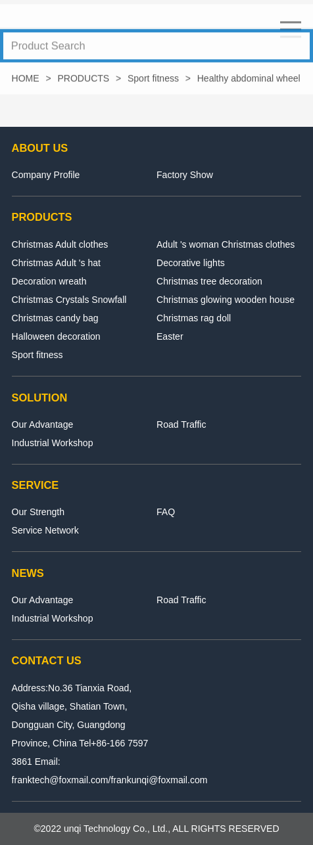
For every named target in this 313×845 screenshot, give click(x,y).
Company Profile (46, 175)
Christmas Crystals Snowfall (69, 299)
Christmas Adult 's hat (56, 263)
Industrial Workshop (52, 443)
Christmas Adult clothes (60, 244)
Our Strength (38, 512)
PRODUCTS (83, 81)
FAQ (165, 512)
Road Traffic (181, 424)
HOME (25, 81)
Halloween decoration (56, 336)
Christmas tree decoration (209, 281)
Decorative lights (190, 263)
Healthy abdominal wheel (249, 81)
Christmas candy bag (55, 318)
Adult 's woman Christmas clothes (225, 244)
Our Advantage (43, 424)
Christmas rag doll (193, 318)
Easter (169, 336)
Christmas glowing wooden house (225, 299)
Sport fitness (153, 81)
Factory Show (184, 175)
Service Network (45, 530)
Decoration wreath (49, 281)
